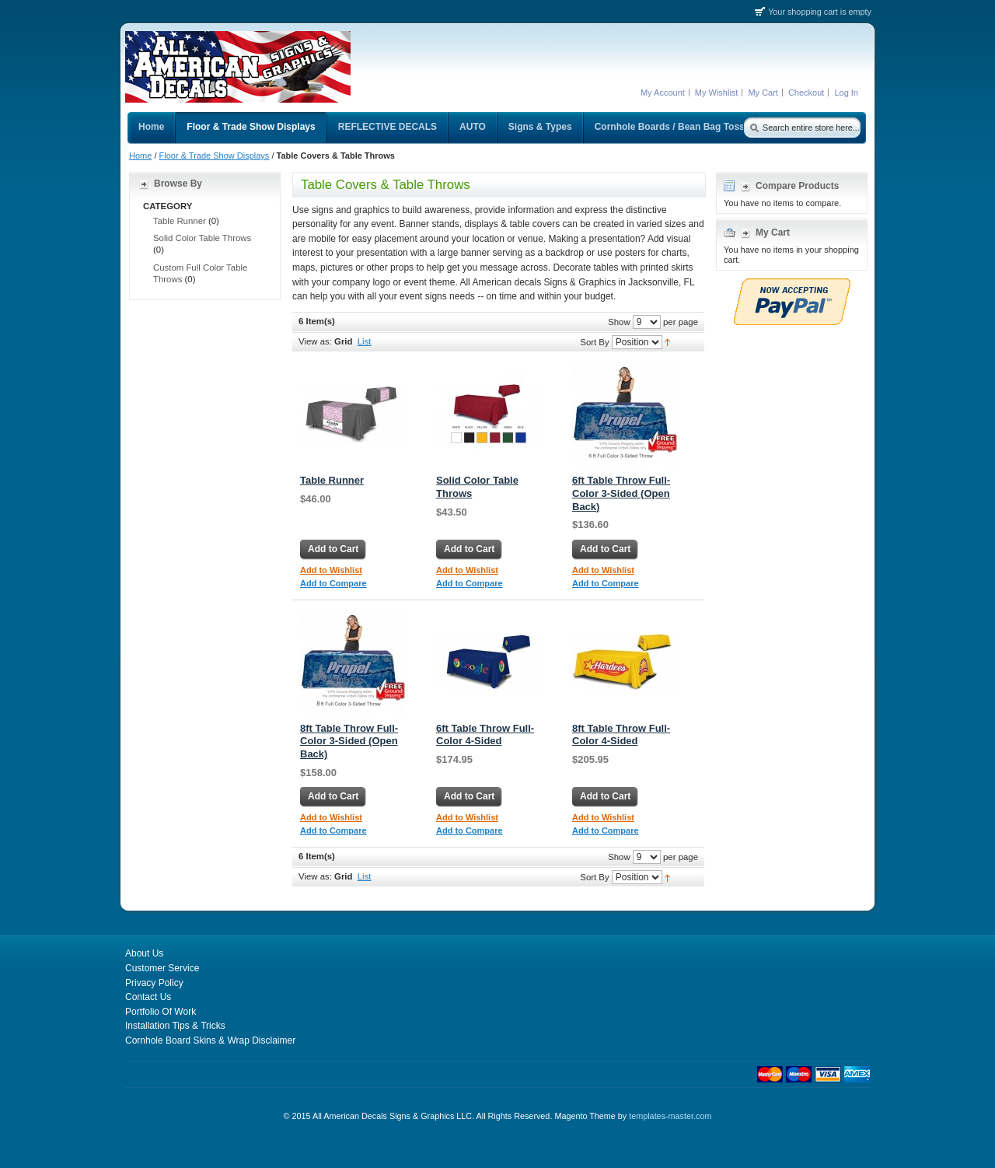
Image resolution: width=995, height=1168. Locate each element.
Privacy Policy (154, 982)
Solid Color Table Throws (202, 238)
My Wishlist (716, 92)
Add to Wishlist (331, 570)
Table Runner (332, 480)
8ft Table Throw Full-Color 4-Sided (621, 734)
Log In (846, 92)
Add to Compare (333, 583)
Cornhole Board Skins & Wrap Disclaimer (210, 1040)
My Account (663, 92)
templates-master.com (670, 1116)
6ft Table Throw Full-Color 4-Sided (485, 734)
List (365, 341)
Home (140, 155)
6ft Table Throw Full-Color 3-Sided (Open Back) (621, 493)
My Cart (763, 92)
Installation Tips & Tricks (175, 1025)
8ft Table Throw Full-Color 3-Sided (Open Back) (349, 741)
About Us (144, 953)
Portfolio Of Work (160, 1011)
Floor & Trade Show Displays (214, 155)
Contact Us (148, 996)
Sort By (594, 341)
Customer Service (162, 968)
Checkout (806, 92)
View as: (315, 341)
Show (619, 321)
